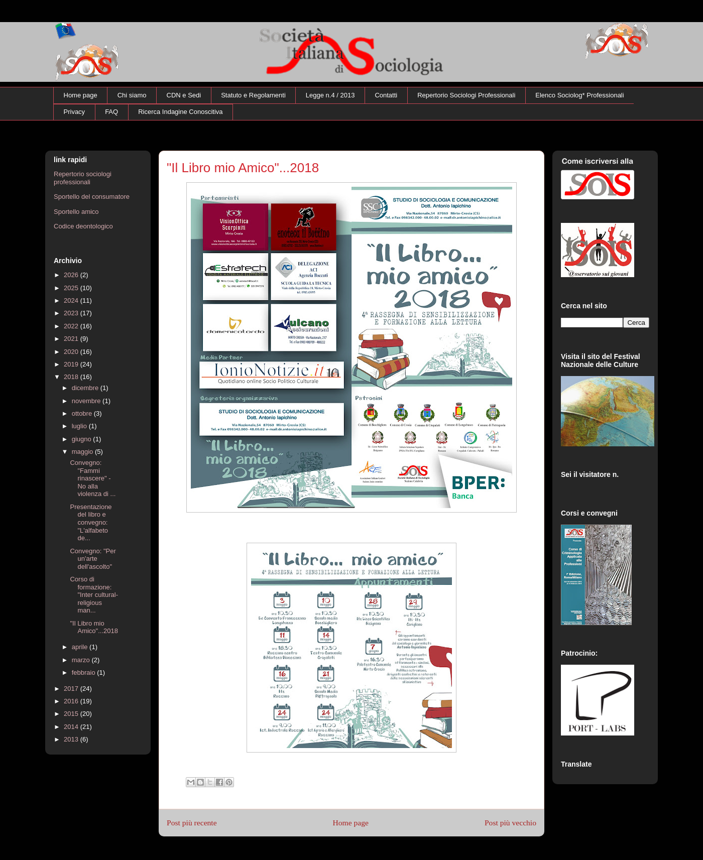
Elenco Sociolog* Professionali (579, 95)
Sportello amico (76, 211)
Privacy (74, 111)
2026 (72, 275)
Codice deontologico (83, 226)
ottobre (83, 413)
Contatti (386, 95)
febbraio (84, 672)
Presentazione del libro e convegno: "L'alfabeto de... (90, 522)
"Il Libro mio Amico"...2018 (94, 627)
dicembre (86, 388)
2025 (72, 288)
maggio (83, 451)
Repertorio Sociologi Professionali (466, 95)
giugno (82, 439)
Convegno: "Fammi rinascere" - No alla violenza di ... (92, 478)
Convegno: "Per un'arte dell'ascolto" (92, 558)
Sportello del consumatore (92, 196)
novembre (87, 401)
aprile (80, 647)
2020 (72, 351)
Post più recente (192, 822)
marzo (82, 660)
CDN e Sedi (184, 95)
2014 (72, 726)
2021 (72, 338)
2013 (72, 739)
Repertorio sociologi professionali (82, 178)
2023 (72, 313)
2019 (72, 364)
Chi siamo (132, 95)
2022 (72, 326)
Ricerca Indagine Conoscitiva (180, 111)
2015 (72, 713)
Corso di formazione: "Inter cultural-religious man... (94, 594)
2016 (72, 701)
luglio (80, 426)
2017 (72, 688)
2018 (72, 377)
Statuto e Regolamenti (253, 95)
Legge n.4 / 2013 (330, 95)
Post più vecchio (510, 822)
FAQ (111, 111)
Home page (80, 95)
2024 (72, 300)
